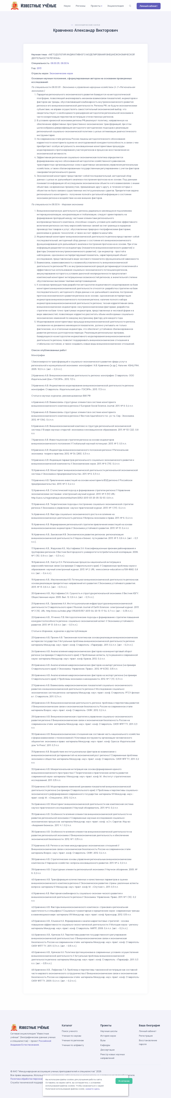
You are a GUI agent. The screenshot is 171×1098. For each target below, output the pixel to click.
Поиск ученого (70, 1031)
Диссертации (107, 1049)
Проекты (96, 5)
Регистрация (146, 1035)
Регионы (80, 5)
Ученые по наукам (71, 1035)
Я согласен (124, 1081)
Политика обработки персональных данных (33, 1078)
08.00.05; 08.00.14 (60, 63)
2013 (39, 68)
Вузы (103, 1040)
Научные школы (108, 1031)
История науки (108, 1035)
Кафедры (105, 1045)
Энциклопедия (115, 5)
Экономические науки (87, 25)
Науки (67, 5)
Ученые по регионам (73, 1040)
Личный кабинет (149, 5)
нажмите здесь (93, 1089)
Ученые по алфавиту (73, 1045)
